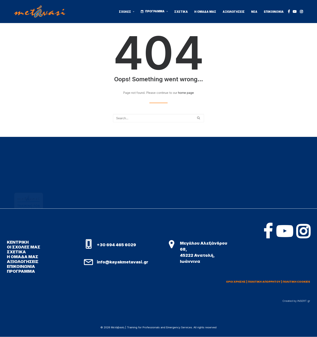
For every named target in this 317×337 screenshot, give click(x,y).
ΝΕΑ (254, 11)
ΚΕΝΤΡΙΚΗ (18, 242)
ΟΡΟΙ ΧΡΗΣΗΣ (236, 281)
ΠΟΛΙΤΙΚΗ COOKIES (296, 281)
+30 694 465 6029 (116, 244)
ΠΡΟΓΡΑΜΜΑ (156, 11)
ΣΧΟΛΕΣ (126, 11)
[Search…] (158, 118)
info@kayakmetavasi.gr (122, 262)
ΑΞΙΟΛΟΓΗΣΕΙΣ (234, 11)
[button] (288, 11)
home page (186, 93)
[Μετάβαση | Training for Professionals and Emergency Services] (39, 11)
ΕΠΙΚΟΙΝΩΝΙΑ (274, 11)
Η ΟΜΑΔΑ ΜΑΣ (205, 11)
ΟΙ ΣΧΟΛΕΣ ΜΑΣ (23, 247)
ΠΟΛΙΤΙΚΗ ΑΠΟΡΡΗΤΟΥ (264, 281)
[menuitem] (126, 11)
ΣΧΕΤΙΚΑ (181, 11)
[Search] (158, 118)
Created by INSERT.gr (296, 300)
